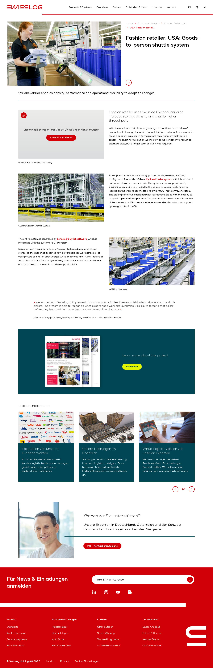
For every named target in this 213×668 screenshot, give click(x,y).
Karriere (171, 7)
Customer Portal (151, 645)
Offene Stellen (105, 626)
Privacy (64, 661)
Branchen (102, 7)
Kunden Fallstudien (173, 23)
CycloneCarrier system (158, 179)
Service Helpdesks (17, 639)
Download (132, 366)
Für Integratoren (61, 645)
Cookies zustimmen (61, 137)
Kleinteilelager (60, 633)
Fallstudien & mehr (136, 7)
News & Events (150, 639)
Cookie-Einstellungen (87, 661)
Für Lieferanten (15, 645)
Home (129, 23)
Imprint (50, 661)
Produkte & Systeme (80, 7)
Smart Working (106, 633)
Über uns (157, 7)
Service (116, 7)
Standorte (12, 626)
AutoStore (58, 639)
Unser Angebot (151, 626)
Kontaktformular (16, 633)
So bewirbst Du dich (108, 645)
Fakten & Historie (152, 633)
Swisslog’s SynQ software (72, 238)
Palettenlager (59, 626)
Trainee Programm (108, 639)
